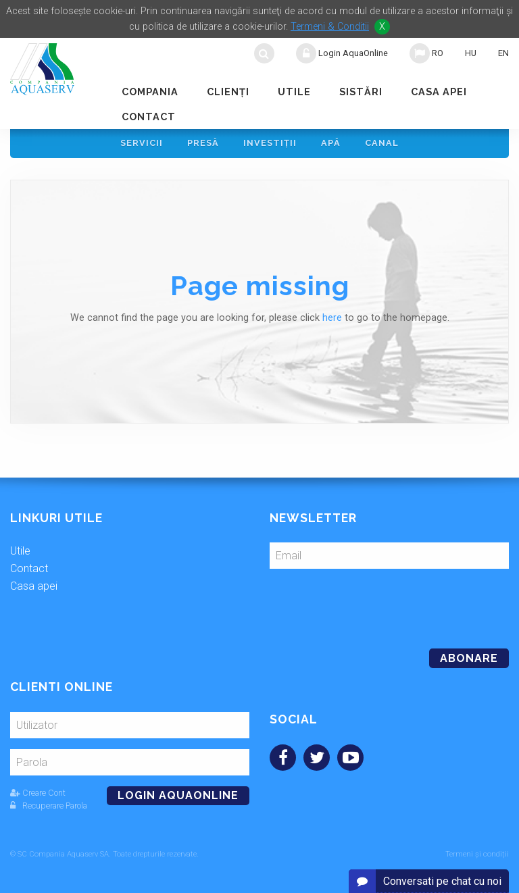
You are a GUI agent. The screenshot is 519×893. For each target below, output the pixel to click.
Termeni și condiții (477, 854)
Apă (331, 143)
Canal (382, 143)
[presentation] (362, 603)
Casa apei (439, 91)
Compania (150, 91)
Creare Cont (38, 793)
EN (503, 53)
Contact (149, 116)
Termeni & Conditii (330, 26)
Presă (203, 143)
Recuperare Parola (48, 805)
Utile (294, 91)
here (332, 318)
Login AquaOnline (342, 53)
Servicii (141, 143)
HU (470, 53)
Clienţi (228, 91)
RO (426, 53)
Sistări (360, 91)
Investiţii (270, 143)
